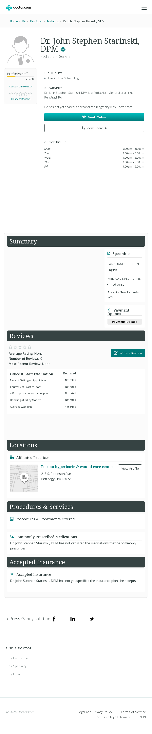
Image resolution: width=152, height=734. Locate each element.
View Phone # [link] (94, 128)
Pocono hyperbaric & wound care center (77, 467)
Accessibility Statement (114, 717)
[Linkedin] (72, 619)
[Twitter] (91, 619)
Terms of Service (133, 712)
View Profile (130, 469)
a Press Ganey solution (28, 618)
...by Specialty (16, 666)
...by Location (16, 674)
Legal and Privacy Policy (95, 712)
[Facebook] (54, 619)
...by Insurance (17, 658)
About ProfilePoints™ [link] (20, 86)
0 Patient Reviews (20, 99)
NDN (143, 717)
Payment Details (125, 322)
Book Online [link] (94, 117)
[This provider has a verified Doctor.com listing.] (63, 49)
